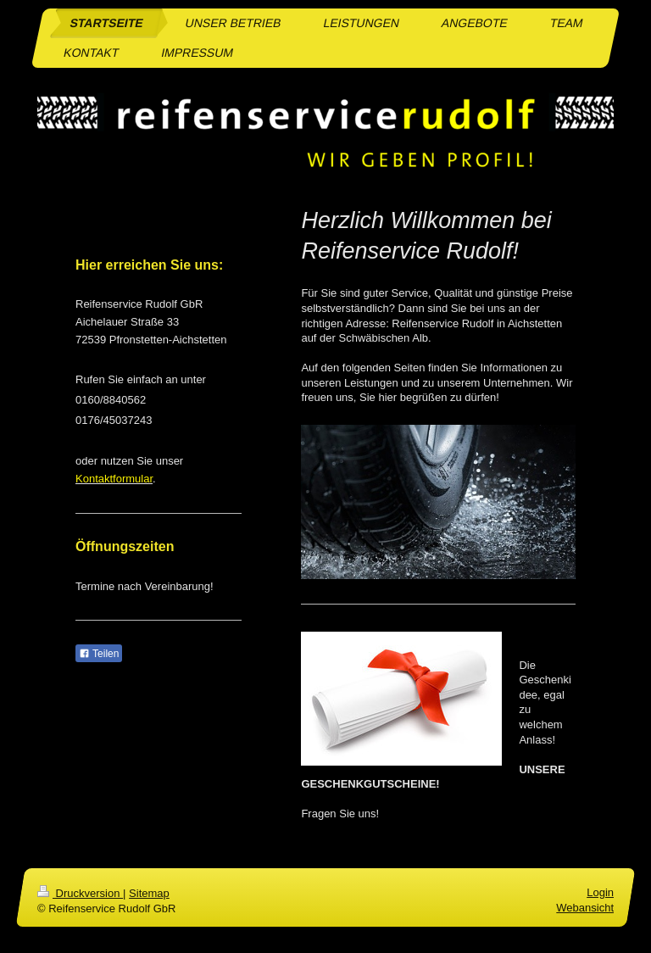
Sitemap (149, 893)
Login (600, 892)
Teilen (99, 654)
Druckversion (80, 893)
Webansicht (585, 908)
